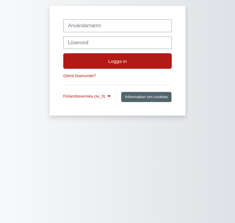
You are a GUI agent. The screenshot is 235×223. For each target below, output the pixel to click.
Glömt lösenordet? (79, 75)
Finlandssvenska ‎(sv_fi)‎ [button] (84, 96)
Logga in (117, 61)
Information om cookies (146, 96)
